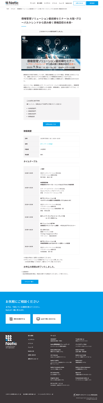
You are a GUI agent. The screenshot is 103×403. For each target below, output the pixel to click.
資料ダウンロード (33, 359)
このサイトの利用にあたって (12, 394)
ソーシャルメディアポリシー (44, 394)
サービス (32, 3)
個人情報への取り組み (28, 394)
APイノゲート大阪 (45, 144)
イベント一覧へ (29, 282)
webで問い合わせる (48, 319)
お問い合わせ (79, 3)
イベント (54, 3)
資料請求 (92, 3)
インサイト (47, 3)
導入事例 (39, 3)
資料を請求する (19, 319)
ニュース (61, 3)
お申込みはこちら (51, 124)
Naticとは (69, 3)
